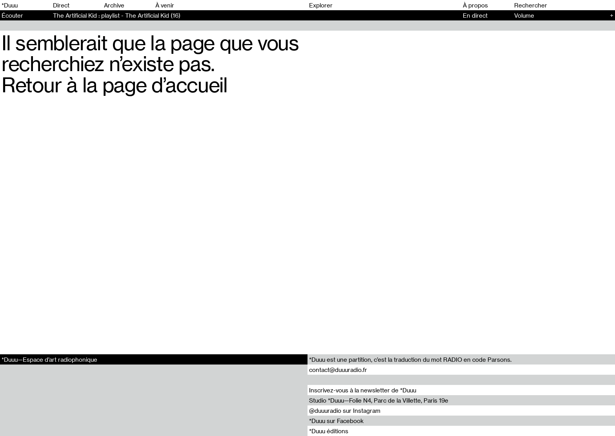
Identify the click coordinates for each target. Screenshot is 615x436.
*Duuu (10, 5)
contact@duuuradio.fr (338, 369)
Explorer (321, 5)
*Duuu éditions (328, 430)
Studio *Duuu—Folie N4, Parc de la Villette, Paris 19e (378, 400)
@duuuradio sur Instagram (344, 410)
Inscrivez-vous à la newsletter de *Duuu (362, 390)
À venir (164, 5)
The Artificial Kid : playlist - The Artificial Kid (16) (116, 15)
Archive (114, 5)
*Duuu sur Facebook (336, 420)
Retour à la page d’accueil (114, 84)
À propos (475, 5)
